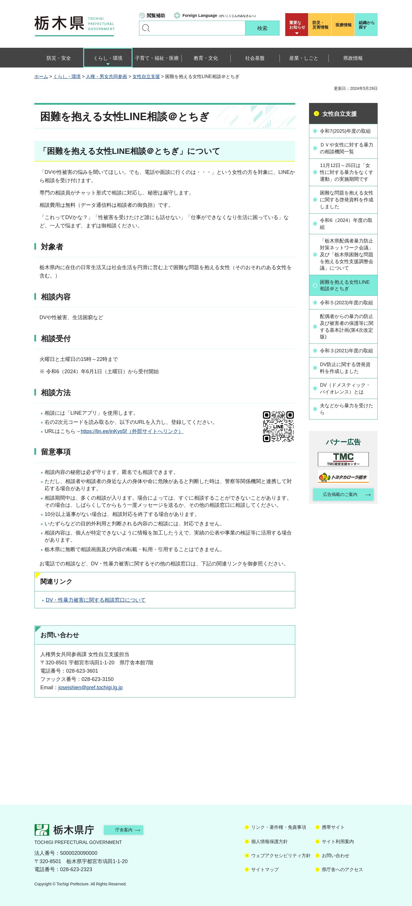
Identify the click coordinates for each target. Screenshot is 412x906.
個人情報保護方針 (269, 841)
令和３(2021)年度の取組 (346, 378)
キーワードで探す (146, 28)
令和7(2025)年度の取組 (345, 134)
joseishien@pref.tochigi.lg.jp (90, 687)
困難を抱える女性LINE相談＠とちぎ (347, 301)
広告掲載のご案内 (338, 526)
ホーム (41, 76)
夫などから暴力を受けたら (346, 440)
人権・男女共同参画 (106, 76)
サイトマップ (265, 869)
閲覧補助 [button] (156, 15)
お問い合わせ (335, 855)
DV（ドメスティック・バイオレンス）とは (347, 419)
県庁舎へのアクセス (342, 869)
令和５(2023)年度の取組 (346, 322)
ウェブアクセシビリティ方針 (281, 855)
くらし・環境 (67, 76)
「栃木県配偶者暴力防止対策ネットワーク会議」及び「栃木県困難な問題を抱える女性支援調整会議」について (346, 270)
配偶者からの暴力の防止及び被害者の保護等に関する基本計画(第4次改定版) (346, 350)
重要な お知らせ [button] (297, 24)
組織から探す (367, 24)
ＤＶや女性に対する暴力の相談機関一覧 (346, 155)
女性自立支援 (146, 76)
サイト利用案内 (338, 841)
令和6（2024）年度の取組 (346, 238)
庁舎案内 (127, 829)
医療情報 (344, 25)
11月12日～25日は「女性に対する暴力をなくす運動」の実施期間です (347, 183)
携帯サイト (333, 827)
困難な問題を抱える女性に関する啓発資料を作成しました (346, 214)
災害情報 (321, 24)
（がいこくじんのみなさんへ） (220, 15)
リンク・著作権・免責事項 (278, 827)
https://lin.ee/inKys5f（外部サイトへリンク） (132, 431)
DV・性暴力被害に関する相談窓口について (96, 600)
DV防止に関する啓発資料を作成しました (347, 399)
